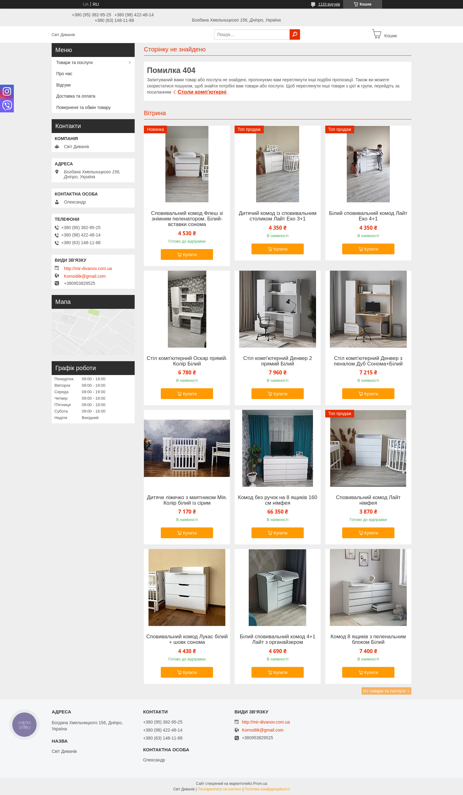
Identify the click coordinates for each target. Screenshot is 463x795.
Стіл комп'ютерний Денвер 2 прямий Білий (277, 361)
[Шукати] (295, 34)
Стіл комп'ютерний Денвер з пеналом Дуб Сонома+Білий (368, 361)
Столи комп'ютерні (202, 92)
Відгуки (63, 85)
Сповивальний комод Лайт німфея (368, 500)
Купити (190, 254)
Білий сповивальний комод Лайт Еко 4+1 (368, 216)
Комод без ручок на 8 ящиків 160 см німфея (277, 500)
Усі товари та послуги (384, 690)
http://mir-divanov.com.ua (88, 268)
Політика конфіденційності (267, 789)
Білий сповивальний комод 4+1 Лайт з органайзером (277, 639)
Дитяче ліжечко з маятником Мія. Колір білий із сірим (187, 500)
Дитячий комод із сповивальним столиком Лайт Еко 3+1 (278, 216)
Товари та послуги (74, 62)
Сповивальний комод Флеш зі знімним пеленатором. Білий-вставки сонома (187, 219)
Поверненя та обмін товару (83, 107)
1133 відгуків (329, 4)
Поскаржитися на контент (219, 789)
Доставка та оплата (75, 96)
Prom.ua (260, 783)
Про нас (64, 73)
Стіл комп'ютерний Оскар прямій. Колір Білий (187, 361)
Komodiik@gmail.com (85, 276)
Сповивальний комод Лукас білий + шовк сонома (187, 639)
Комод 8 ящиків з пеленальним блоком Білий (368, 639)
